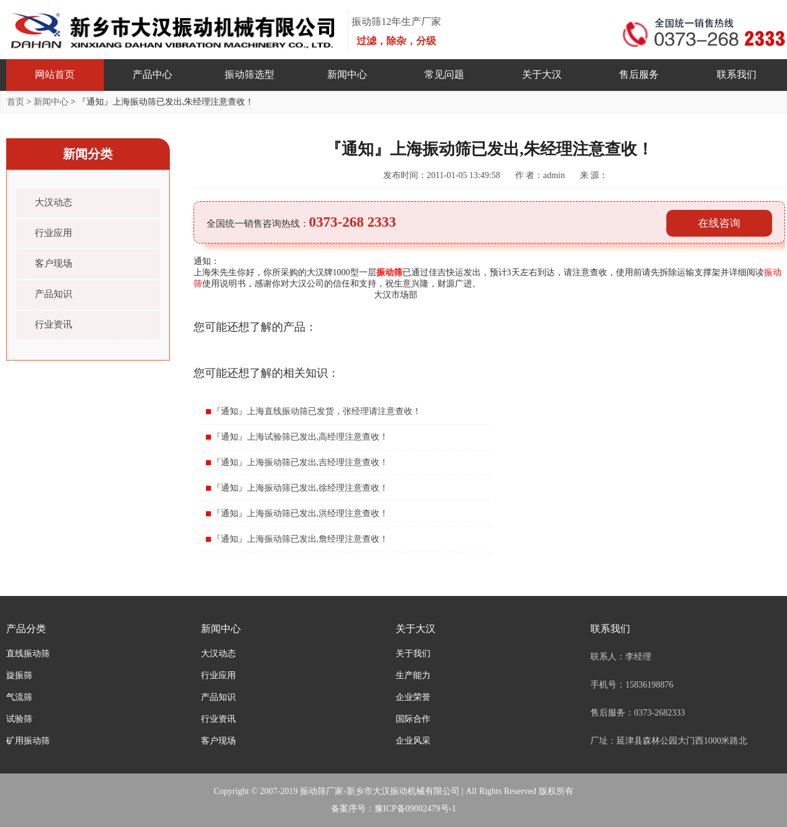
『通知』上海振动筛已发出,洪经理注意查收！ (300, 513)
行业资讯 (53, 324)
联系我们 (737, 74)
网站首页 (55, 74)
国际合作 (413, 719)
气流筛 (19, 697)
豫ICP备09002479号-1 (415, 808)
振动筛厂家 (321, 791)
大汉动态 (53, 202)
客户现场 (53, 263)
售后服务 (639, 74)
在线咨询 (719, 223)
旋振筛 (19, 675)
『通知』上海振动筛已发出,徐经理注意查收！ (300, 488)
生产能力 (413, 675)
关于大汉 (542, 74)
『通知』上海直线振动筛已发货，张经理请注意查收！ (316, 411)
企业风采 (413, 740)
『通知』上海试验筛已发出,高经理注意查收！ (300, 437)
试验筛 (19, 719)
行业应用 (53, 233)
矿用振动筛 (28, 740)
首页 (15, 101)
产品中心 (152, 74)
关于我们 (413, 653)
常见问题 (444, 74)
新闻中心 (347, 74)
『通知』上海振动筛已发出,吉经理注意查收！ (300, 462)
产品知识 (53, 294)
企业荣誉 (413, 697)
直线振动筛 (28, 653)
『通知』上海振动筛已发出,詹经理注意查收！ (300, 539)
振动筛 (389, 272)
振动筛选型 (249, 74)
